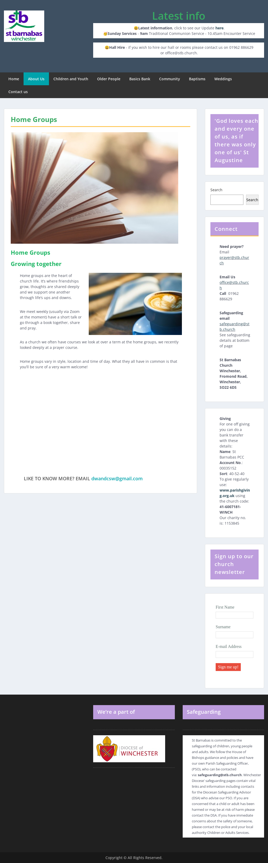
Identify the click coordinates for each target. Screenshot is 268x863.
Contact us (18, 91)
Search (216, 189)
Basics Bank (139, 78)
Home (13, 78)
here (219, 27)
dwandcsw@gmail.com (117, 478)
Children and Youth (70, 78)
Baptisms (197, 78)
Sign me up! (228, 667)
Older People (108, 78)
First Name (225, 607)
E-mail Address (229, 646)
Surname (223, 627)
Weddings (223, 78)
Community (169, 78)
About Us (36, 78)
